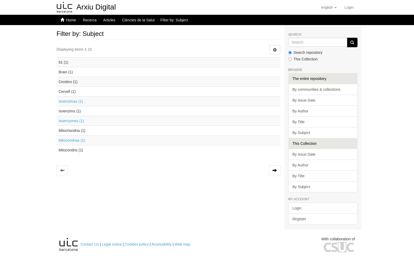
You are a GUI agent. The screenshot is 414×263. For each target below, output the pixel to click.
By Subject (301, 133)
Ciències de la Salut (138, 20)
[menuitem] (349, 7)
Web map (182, 244)
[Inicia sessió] (349, 7)
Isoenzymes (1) (71, 121)
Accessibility (162, 244)
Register (299, 219)
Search (295, 34)
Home (71, 20)
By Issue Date (304, 100)
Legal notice (112, 244)
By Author (301, 111)
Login (297, 208)
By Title (299, 122)
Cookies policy (137, 244)
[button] (328, 7)
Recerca (90, 20)
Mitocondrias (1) (72, 140)
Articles (109, 20)
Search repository (305, 52)
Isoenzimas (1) (71, 101)
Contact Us (90, 244)
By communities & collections (316, 89)
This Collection (303, 59)
